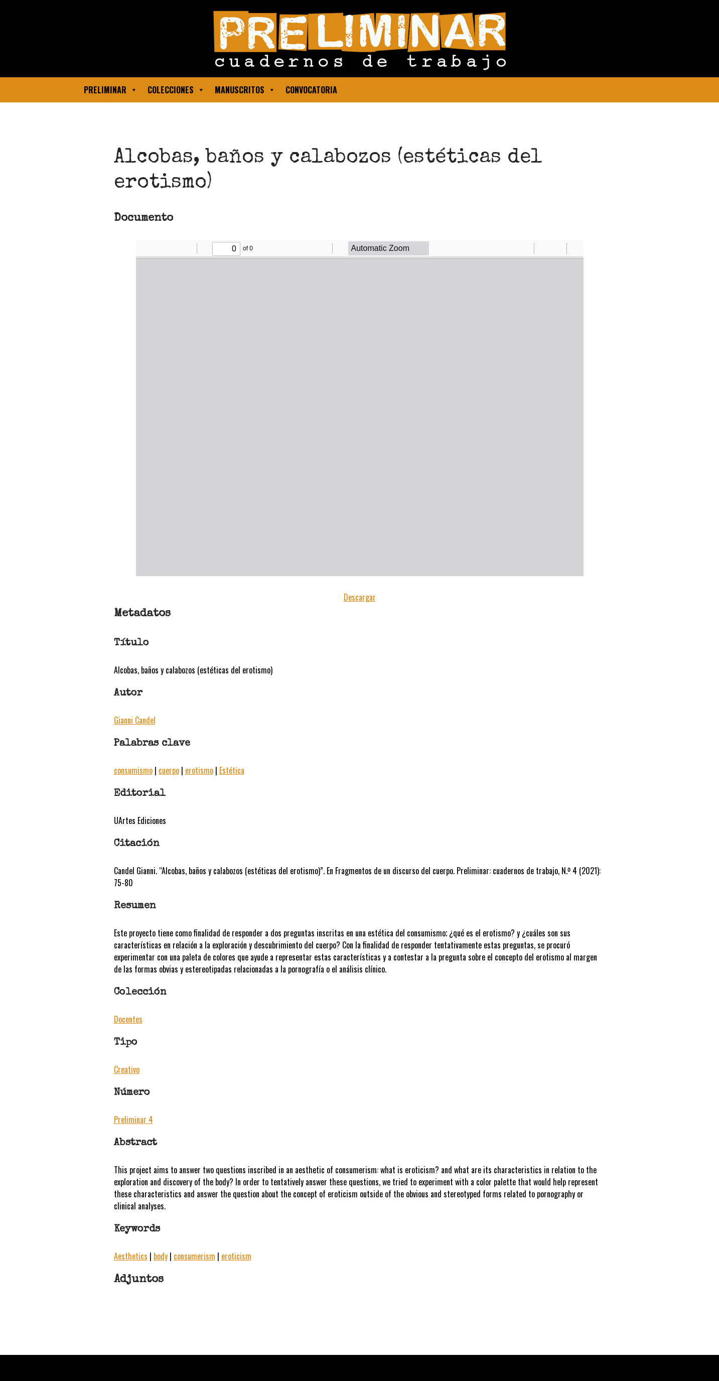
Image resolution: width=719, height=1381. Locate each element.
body (161, 1256)
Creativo (126, 1069)
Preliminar (110, 90)
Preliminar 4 (133, 1120)
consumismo (133, 770)
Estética (231, 770)
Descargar (360, 597)
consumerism (194, 1256)
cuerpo (169, 770)
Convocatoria (311, 90)
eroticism (236, 1256)
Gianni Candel (135, 720)
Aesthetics (131, 1256)
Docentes (128, 1019)
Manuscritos (245, 90)
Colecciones (176, 90)
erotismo (199, 770)
